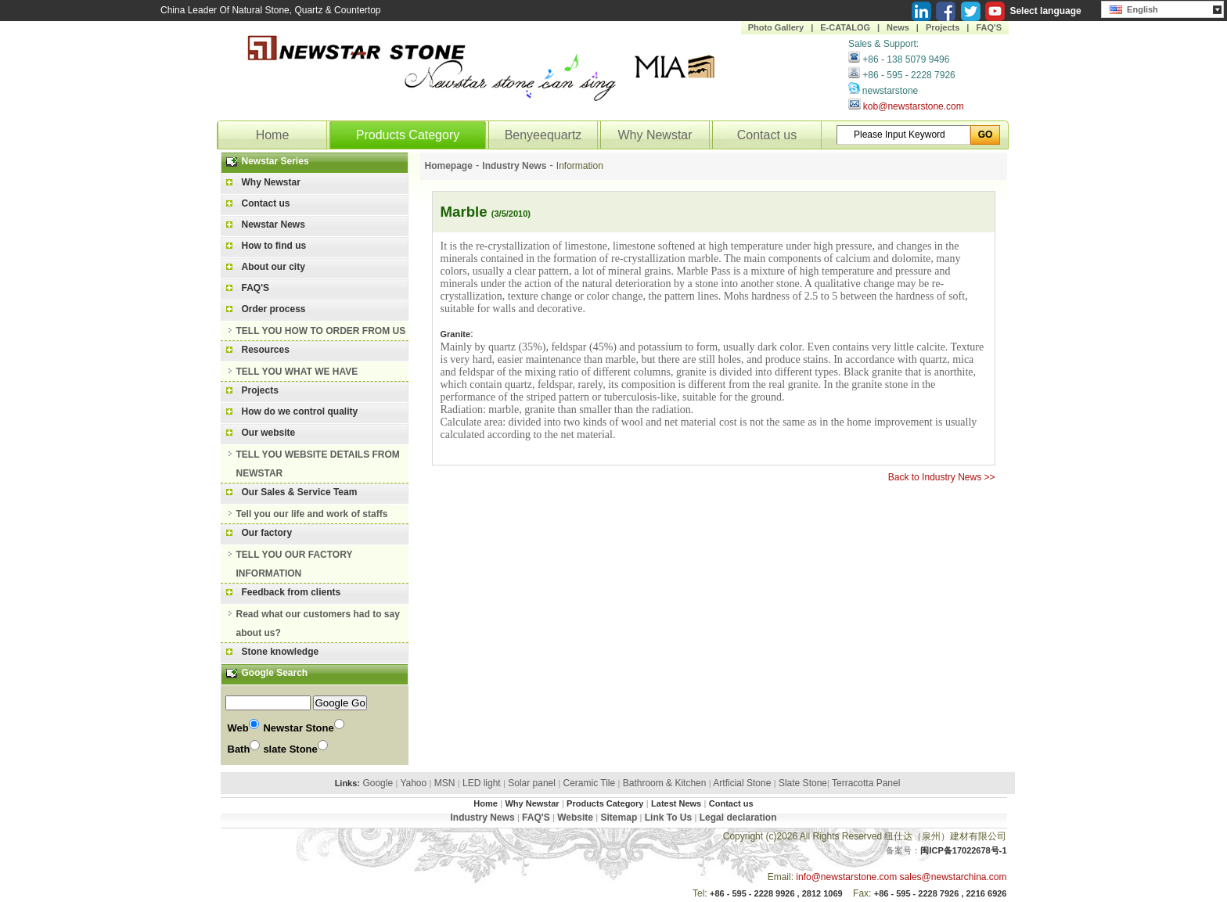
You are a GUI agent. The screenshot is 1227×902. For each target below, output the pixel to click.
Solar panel (532, 783)
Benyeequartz (543, 135)
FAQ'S (989, 27)
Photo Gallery (776, 27)
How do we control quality (300, 411)
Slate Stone (803, 783)
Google (377, 783)
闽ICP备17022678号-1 (963, 850)
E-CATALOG (845, 27)
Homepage (449, 165)
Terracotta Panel (866, 783)
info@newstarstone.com (846, 876)
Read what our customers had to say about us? (318, 623)
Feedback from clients (291, 592)
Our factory (267, 532)
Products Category (408, 135)
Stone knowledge (280, 651)
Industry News (514, 165)
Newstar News (273, 224)
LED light (481, 783)
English (1134, 8)
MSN (444, 783)
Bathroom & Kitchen (665, 783)
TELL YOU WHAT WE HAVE (297, 371)
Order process (274, 309)
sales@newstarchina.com (953, 876)
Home (273, 135)
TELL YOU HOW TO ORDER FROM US (321, 330)
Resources (266, 349)
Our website (269, 432)
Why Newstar (654, 135)
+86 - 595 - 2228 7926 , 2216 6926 (940, 893)
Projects (942, 27)
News (898, 27)
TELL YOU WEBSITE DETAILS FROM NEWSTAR (318, 464)
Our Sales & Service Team (300, 492)
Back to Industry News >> (941, 477)
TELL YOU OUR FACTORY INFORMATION (294, 564)
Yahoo (413, 783)
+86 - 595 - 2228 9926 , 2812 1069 (776, 893)
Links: (347, 783)
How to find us (274, 245)
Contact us (767, 135)
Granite (456, 334)
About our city (273, 266)
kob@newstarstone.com (913, 106)
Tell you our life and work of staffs (312, 513)
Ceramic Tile (589, 783)
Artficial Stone (742, 783)
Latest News (676, 803)
